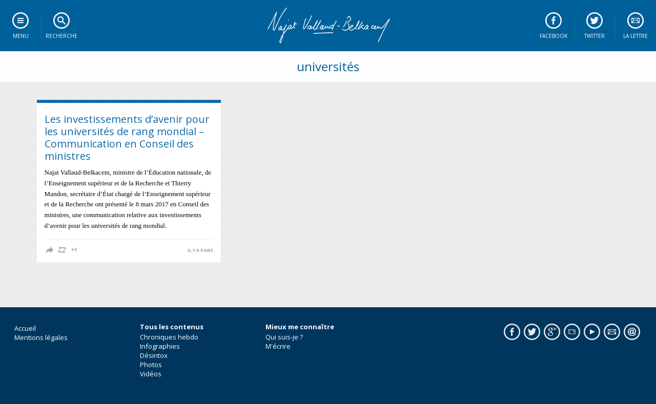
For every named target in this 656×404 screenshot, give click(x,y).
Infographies (160, 346)
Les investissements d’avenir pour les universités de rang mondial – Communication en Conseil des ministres (127, 137)
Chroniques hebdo (169, 337)
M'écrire (278, 346)
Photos (151, 364)
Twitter (594, 35)
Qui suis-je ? (284, 337)
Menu (21, 35)
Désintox (154, 355)
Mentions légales (41, 337)
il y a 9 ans (200, 250)
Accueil (25, 328)
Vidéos (150, 373)
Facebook (553, 35)
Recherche (61, 35)
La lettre (635, 35)
